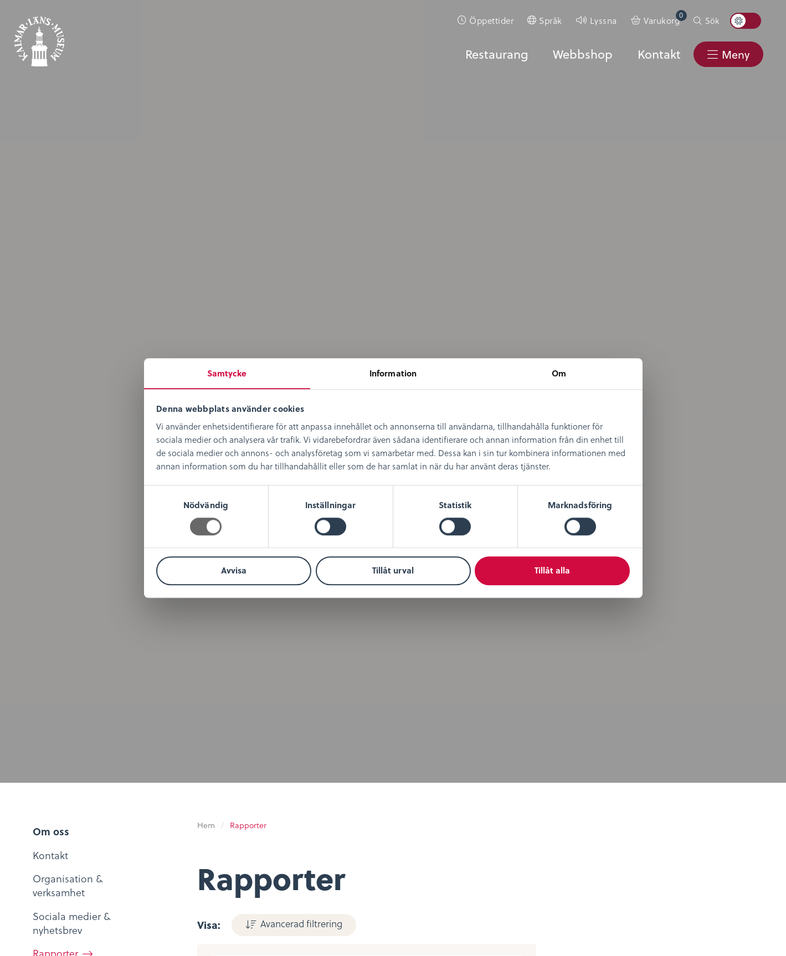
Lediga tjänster (59, 768)
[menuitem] (486, 20)
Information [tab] (393, 372)
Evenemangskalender (324, 768)
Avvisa (233, 571)
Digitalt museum (188, 750)
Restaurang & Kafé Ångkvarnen (317, 807)
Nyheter (42, 752)
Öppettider (491, 20)
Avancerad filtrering (300, 140)
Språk (550, 20)
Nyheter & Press (561, 784)
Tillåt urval (393, 571)
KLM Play (171, 766)
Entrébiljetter (305, 752)
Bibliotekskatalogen (195, 798)
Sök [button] (712, 20)
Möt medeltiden (187, 815)
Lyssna (603, 20)
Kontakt (658, 54)
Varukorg (665, 18)
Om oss (42, 736)
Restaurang (495, 54)
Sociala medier (560, 752)
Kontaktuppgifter (565, 736)
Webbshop (582, 54)
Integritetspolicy (437, 736)
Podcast (168, 782)
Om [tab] (559, 372)
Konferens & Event (317, 784)
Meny (735, 54)
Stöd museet (555, 768)
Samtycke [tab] (227, 372)
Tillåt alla (552, 571)
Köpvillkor (423, 752)
